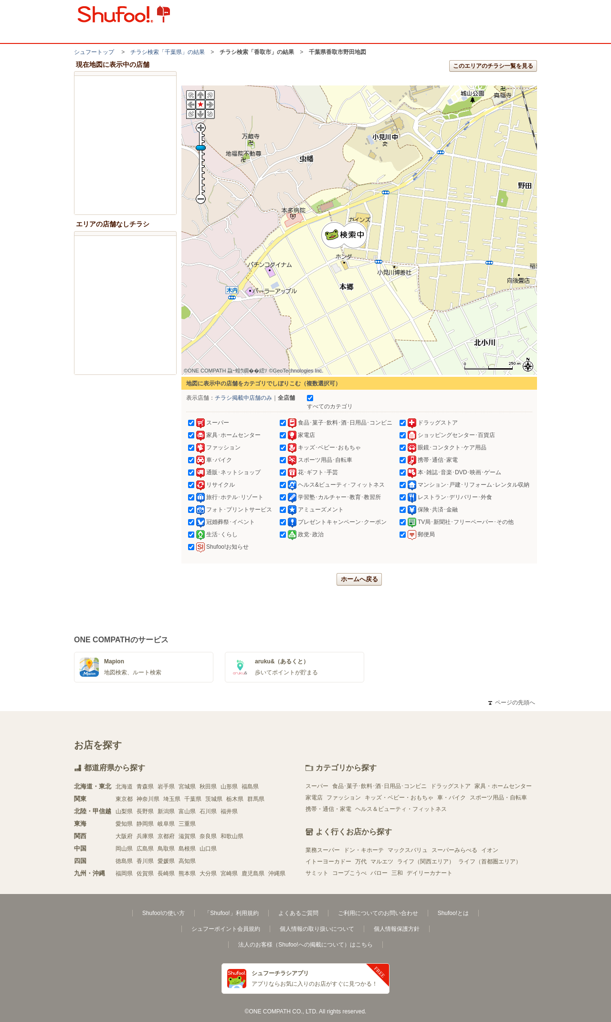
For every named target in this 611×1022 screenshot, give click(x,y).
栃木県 (234, 799)
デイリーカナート (430, 873)
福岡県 (124, 873)
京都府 (166, 836)
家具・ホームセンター (503, 786)
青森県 (145, 786)
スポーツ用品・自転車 (498, 797)
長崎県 (166, 873)
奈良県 (208, 836)
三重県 (187, 823)
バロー (379, 873)
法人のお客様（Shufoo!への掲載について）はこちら (305, 944)
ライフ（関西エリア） (425, 861)
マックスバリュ (408, 850)
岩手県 (166, 786)
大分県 (208, 873)
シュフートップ (94, 52)
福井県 (229, 811)
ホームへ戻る (359, 579)
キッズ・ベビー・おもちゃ (399, 797)
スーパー (317, 786)
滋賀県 (187, 836)
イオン (489, 850)
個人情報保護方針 (397, 929)
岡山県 (124, 848)
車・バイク (451, 797)
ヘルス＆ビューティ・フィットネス (401, 809)
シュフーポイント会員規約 (225, 929)
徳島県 (124, 861)
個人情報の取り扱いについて (317, 929)
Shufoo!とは (453, 913)
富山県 (187, 811)
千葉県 (192, 799)
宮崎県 (229, 873)
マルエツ (381, 861)
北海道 (124, 786)
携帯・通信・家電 (328, 809)
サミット (317, 873)
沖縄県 (276, 873)
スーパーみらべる (454, 850)
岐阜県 (166, 823)
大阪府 (124, 836)
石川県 (208, 811)
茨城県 (213, 799)
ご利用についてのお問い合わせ (378, 913)
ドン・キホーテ (364, 850)
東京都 (124, 799)
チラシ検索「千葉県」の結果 (167, 52)
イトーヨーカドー (328, 861)
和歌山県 (232, 836)
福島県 (250, 786)
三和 (397, 873)
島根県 (187, 848)
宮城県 (187, 786)
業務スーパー (323, 850)
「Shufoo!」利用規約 (231, 913)
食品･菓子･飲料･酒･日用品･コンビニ (379, 786)
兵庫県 (145, 836)
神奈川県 (148, 799)
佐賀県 (145, 873)
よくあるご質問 (298, 913)
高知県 (187, 861)
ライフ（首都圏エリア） (489, 861)
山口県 (208, 848)
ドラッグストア (451, 786)
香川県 (145, 861)
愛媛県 (166, 861)
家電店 (314, 797)
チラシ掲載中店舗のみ (243, 397)
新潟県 (166, 811)
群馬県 (255, 799)
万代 (361, 861)
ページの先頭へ (511, 702)
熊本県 (187, 873)
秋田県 (208, 786)
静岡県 (145, 823)
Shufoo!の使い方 (163, 913)
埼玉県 (171, 799)
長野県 (145, 811)
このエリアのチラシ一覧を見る (493, 66)
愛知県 (124, 823)
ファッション (344, 797)
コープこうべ (349, 873)
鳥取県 (166, 848)
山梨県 (124, 811)
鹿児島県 (253, 873)
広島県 (145, 848)
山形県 (229, 786)
